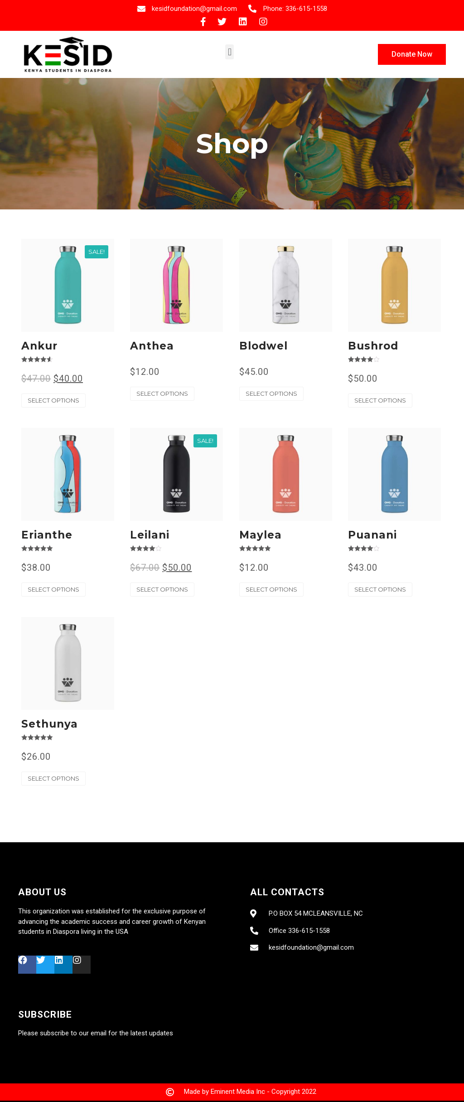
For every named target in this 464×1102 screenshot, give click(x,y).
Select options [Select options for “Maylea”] (271, 589)
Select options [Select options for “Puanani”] (380, 589)
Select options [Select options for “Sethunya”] (53, 778)
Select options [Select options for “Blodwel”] (271, 393)
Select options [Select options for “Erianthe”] (53, 589)
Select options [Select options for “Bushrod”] (380, 400)
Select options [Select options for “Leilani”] (162, 589)
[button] (229, 51)
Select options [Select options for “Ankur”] (53, 400)
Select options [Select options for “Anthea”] (162, 393)
